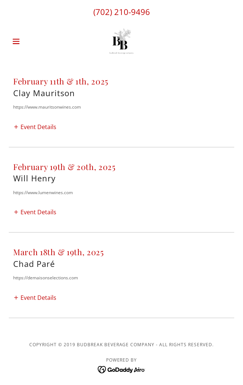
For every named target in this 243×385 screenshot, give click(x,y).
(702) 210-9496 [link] (121, 11)
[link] (121, 41)
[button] (25, 41)
